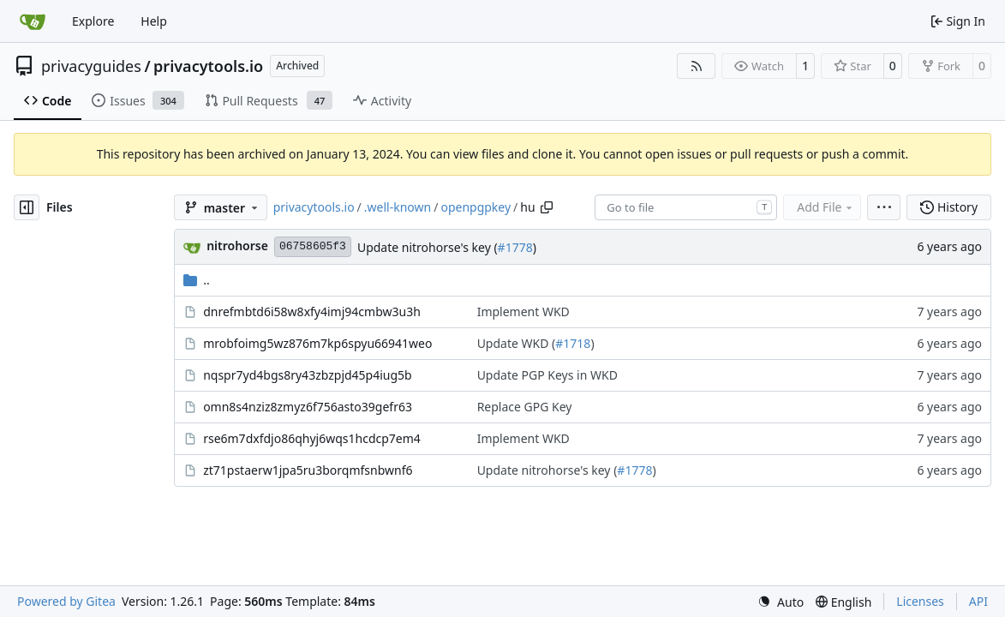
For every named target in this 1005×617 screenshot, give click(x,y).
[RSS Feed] (696, 66)
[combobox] (686, 207)
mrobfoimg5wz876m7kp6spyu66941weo (317, 343)
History (949, 207)
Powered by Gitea (66, 601)
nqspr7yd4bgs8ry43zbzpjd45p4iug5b (307, 375)
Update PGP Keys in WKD (547, 375)
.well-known (397, 207)
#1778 (515, 247)
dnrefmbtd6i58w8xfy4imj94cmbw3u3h (312, 311)
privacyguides (91, 66)
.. (196, 280)
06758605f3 (312, 246)
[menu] (883, 207)
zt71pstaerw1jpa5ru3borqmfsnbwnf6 (307, 470)
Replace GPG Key (524, 406)
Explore (93, 21)
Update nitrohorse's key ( (427, 247)
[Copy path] (547, 207)
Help (154, 21)
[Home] (33, 21)
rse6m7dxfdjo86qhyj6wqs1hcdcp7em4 (312, 438)
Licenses (920, 601)
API (978, 601)
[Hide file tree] (26, 207)
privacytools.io (208, 66)
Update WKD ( (516, 343)
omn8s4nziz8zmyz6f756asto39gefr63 (307, 406)
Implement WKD (523, 311)
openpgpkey (475, 207)
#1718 (572, 343)
